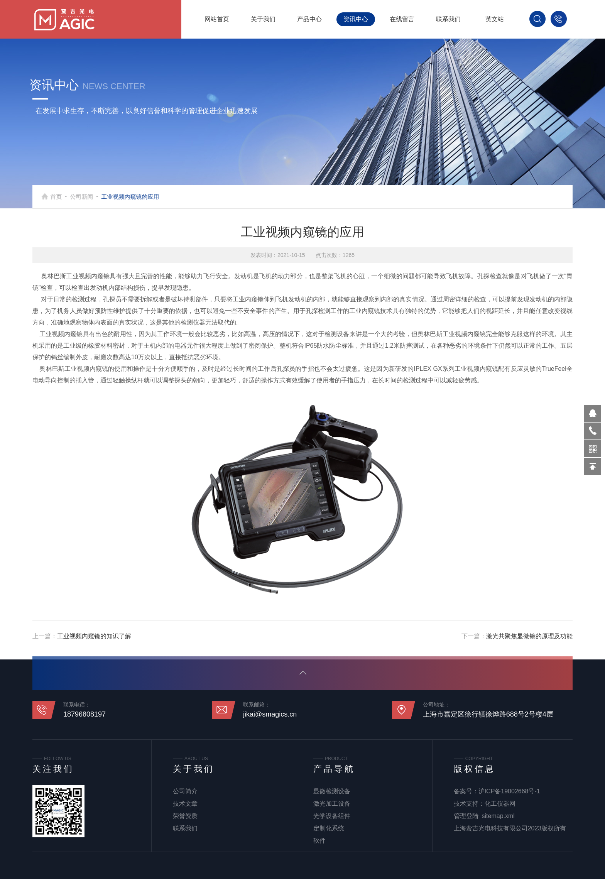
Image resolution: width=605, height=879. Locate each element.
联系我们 (448, 19)
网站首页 (216, 19)
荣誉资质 (185, 816)
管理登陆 (466, 816)
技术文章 (185, 803)
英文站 (494, 19)
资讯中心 (355, 19)
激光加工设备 (331, 803)
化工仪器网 (500, 803)
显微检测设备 (331, 791)
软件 (319, 840)
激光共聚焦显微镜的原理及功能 (529, 636)
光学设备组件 (331, 816)
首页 (61, 196)
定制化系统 (328, 828)
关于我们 (263, 19)
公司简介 (185, 791)
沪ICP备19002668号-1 (509, 791)
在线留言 (402, 19)
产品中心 (309, 19)
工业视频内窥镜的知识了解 (94, 636)
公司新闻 (86, 196)
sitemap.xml (498, 816)
